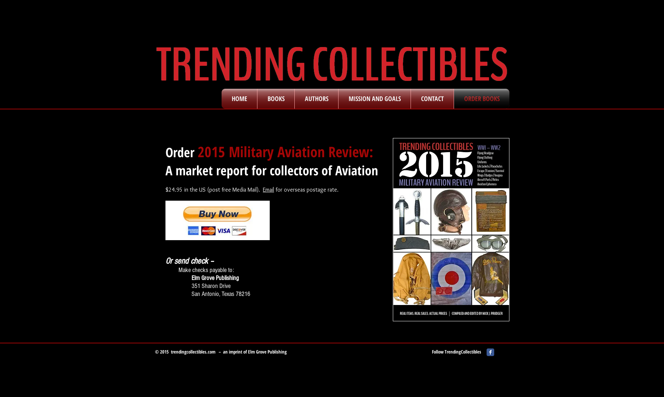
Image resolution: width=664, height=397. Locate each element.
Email (268, 189)
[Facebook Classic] (490, 352)
